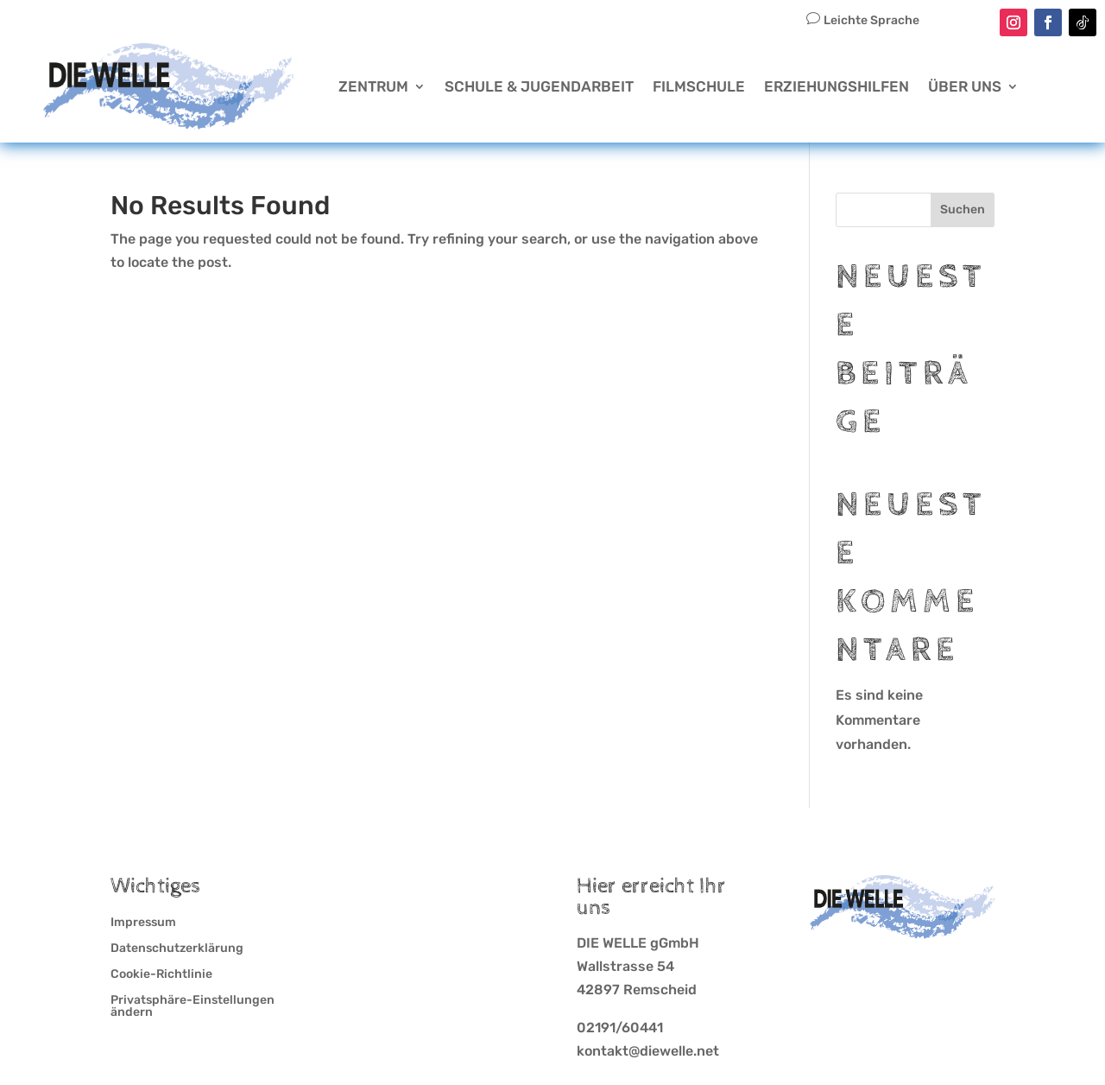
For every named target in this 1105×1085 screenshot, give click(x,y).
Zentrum (373, 86)
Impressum (143, 923)
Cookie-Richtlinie (161, 974)
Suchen (962, 209)
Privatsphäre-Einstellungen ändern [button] (192, 1006)
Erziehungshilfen (836, 86)
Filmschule (699, 86)
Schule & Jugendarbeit (539, 86)
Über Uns (964, 86)
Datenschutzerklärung (176, 948)
